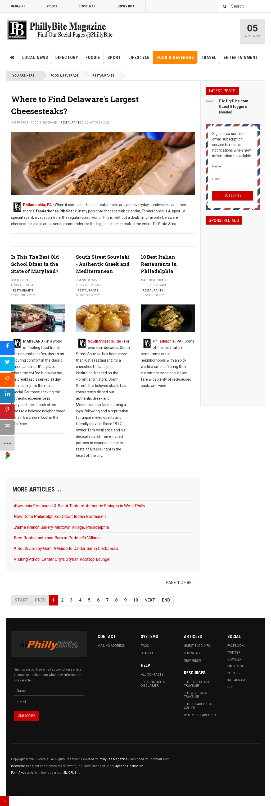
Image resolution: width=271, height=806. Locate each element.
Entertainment (241, 57)
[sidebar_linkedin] (7, 395)
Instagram (236, 680)
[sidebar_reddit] (7, 379)
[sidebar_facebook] (7, 348)
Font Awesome (22, 773)
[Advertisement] (233, 310)
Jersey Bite (126, 6)
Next (149, 600)
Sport (114, 57)
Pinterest (235, 666)
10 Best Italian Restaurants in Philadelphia (159, 264)
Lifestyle (140, 59)
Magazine (18, 6)
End (166, 600)
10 (135, 600)
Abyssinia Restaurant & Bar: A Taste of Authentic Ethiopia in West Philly (79, 505)
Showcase (192, 653)
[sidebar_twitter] (7, 364)
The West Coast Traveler (197, 695)
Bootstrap (18, 766)
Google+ (234, 659)
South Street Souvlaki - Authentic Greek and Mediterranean (103, 264)
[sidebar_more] (7, 443)
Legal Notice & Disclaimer (153, 683)
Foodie (94, 59)
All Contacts (152, 674)
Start (21, 600)
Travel (210, 59)
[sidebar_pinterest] (7, 411)
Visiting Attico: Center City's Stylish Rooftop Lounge (62, 559)
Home (12, 57)
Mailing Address (111, 646)
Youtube (234, 673)
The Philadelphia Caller (197, 706)
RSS (230, 687)
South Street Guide (104, 341)
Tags (145, 646)
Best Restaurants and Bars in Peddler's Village (57, 537)
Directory (68, 59)
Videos (52, 6)
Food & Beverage (177, 59)
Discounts (87, 6)
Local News (37, 59)
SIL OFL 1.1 (71, 773)
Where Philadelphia (200, 715)
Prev (40, 600)
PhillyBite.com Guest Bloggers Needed (234, 106)
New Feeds (192, 660)
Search (147, 653)
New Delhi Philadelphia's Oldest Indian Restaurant (60, 516)
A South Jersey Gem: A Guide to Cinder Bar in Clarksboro (66, 548)
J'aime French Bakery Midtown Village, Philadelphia (61, 527)
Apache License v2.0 (130, 766)
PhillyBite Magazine (113, 759)
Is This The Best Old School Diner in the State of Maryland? (35, 264)
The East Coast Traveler (196, 683)
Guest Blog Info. (197, 646)
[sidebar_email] (7, 427)
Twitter (234, 652)
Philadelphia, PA (37, 205)
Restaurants (103, 76)
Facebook (235, 646)
